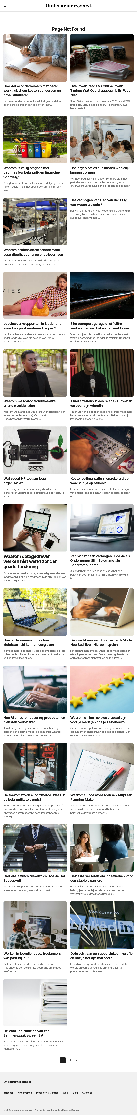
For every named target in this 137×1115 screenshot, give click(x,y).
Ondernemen (25, 1092)
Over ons (87, 1092)
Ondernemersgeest (17, 1082)
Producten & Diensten (47, 1092)
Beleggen (8, 1092)
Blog (75, 1092)
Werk (65, 1092)
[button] (5, 5)
